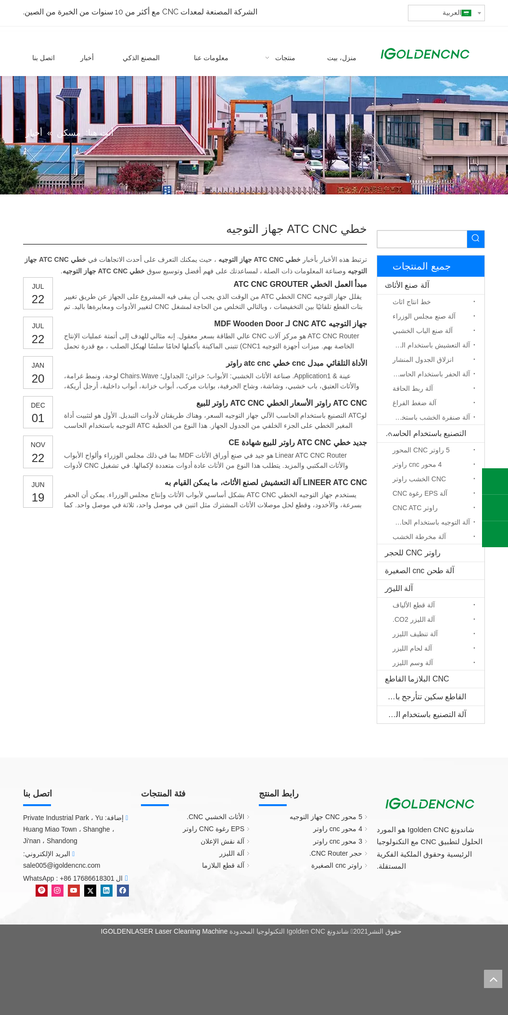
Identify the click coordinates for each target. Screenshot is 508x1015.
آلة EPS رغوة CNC (420, 493)
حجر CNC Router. (335, 853)
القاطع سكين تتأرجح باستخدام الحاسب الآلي (421, 697)
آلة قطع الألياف (414, 605)
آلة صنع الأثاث (407, 285)
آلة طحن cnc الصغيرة (419, 570)
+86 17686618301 (87, 878)
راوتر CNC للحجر (413, 553)
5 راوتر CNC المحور (421, 450)
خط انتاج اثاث (412, 302)
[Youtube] (73, 890)
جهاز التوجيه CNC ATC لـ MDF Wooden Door (290, 324)
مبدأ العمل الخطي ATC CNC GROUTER (300, 284)
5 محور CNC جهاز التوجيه (326, 817)
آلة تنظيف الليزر (415, 634)
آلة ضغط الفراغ (414, 403)
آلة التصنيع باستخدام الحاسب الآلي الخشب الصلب (421, 714)
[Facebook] (122, 890)
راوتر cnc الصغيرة (336, 865)
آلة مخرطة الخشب (419, 536)
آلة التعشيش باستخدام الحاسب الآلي (429, 345)
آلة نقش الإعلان (222, 841)
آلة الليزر (399, 588)
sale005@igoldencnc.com (62, 865)
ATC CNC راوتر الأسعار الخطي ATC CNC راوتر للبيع (281, 403)
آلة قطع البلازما (223, 865)
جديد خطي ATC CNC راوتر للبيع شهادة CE (298, 442)
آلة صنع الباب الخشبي (423, 330)
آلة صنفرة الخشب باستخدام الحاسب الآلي (429, 417)
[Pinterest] (42, 890)
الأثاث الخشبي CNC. (215, 817)
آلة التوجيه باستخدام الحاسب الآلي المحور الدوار (429, 522)
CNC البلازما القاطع (417, 679)
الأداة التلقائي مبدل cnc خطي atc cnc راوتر (296, 363)
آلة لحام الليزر (412, 648)
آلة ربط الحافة (413, 388)
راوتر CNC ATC (415, 508)
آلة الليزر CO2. (414, 619)
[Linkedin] (106, 890)
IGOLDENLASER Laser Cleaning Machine (164, 931)
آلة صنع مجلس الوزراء (424, 316)
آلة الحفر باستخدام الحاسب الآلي (429, 374)
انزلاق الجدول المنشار (423, 359)
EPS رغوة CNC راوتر (213, 829)
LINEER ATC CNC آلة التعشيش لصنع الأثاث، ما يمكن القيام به (266, 482)
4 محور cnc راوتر (417, 464)
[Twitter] (89, 890)
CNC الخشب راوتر (419, 479)
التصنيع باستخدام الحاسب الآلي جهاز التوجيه (421, 433)
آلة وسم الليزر (413, 663)
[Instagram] (57, 890)
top (493, 979)
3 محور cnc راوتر (337, 841)
